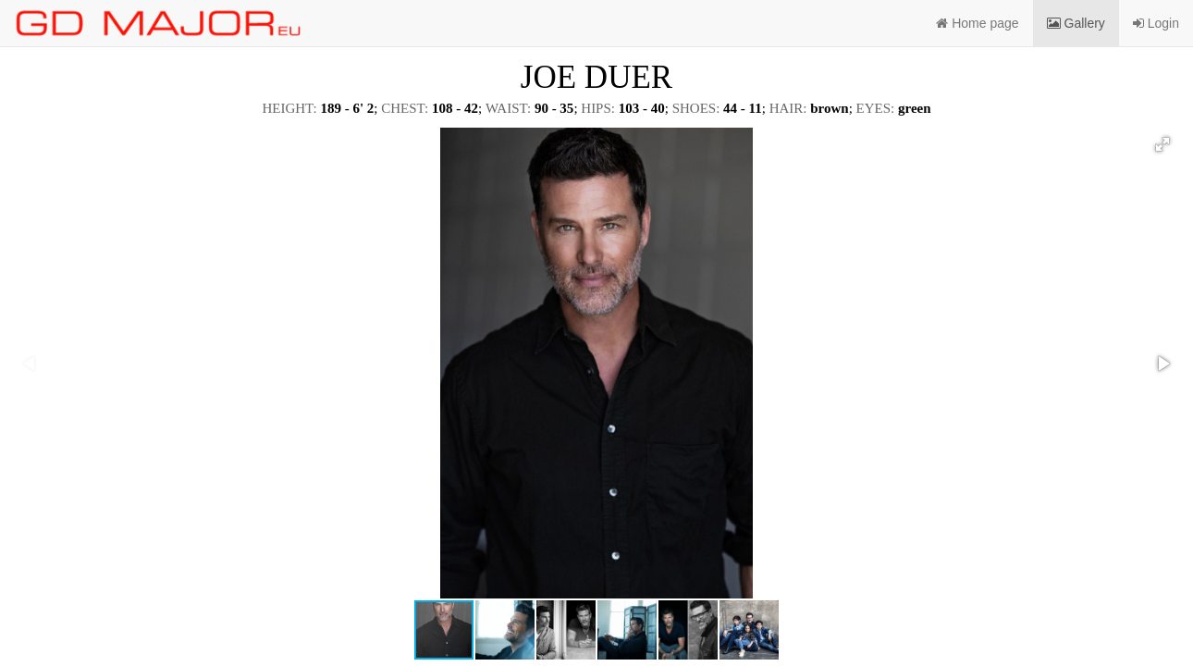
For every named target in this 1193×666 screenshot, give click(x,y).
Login (1156, 23)
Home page (977, 23)
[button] (1162, 144)
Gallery (1076, 23)
